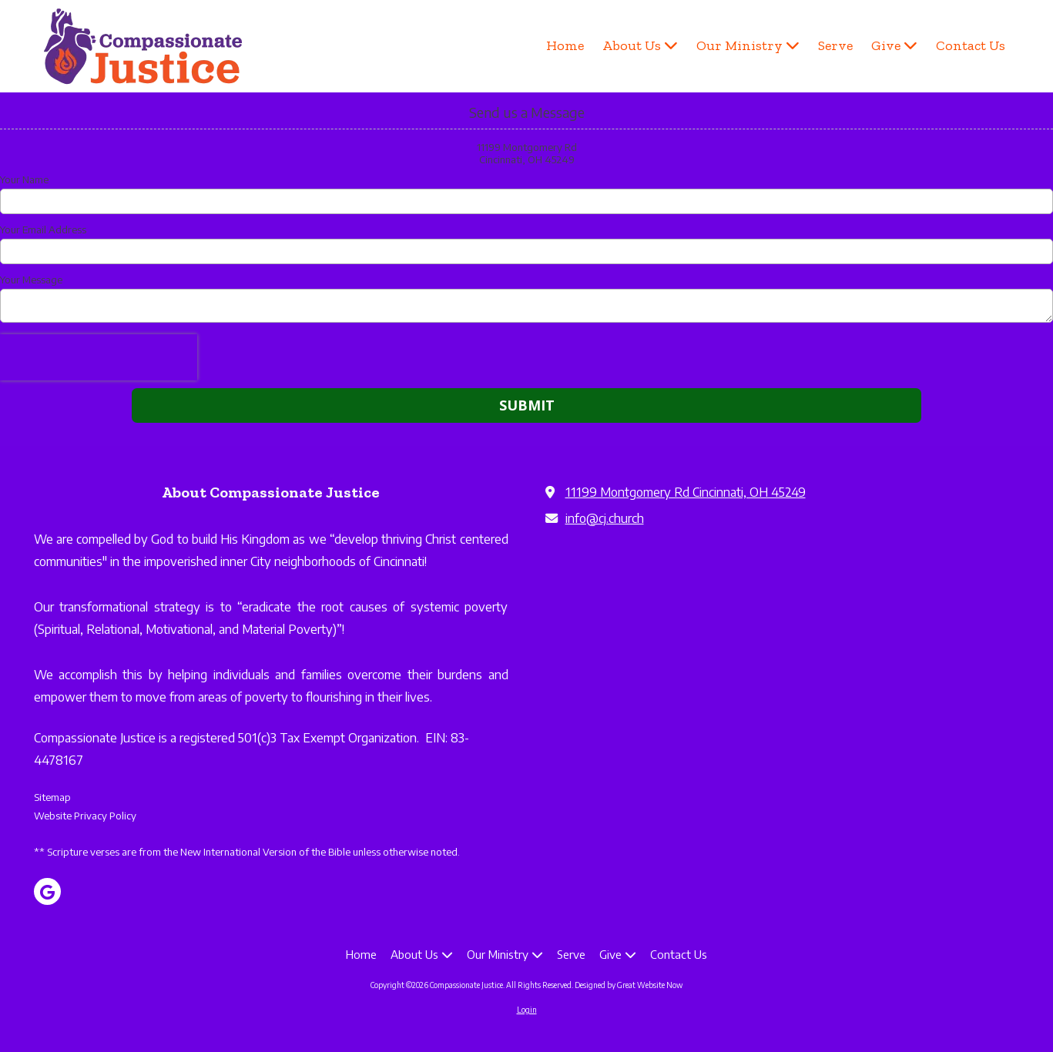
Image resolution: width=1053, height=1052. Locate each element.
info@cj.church (604, 518)
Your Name (24, 179)
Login (527, 1009)
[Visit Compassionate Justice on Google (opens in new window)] (47, 891)
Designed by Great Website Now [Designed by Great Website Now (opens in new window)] (628, 985)
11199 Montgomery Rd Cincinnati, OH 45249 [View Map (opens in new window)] (685, 492)
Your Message (31, 279)
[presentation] (98, 357)
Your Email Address (43, 229)
